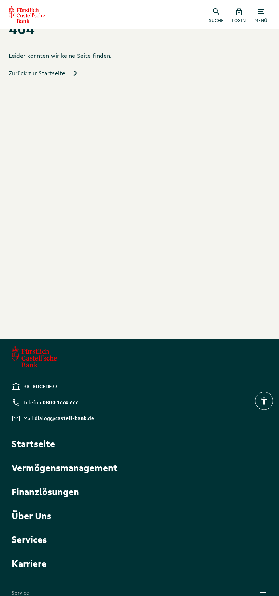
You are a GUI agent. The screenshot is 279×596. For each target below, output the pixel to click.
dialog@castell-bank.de (64, 418)
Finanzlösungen (45, 491)
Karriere (29, 563)
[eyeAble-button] (264, 401)
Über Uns (31, 515)
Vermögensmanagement (65, 467)
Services (29, 539)
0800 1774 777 (60, 402)
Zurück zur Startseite (43, 73)
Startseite (33, 443)
